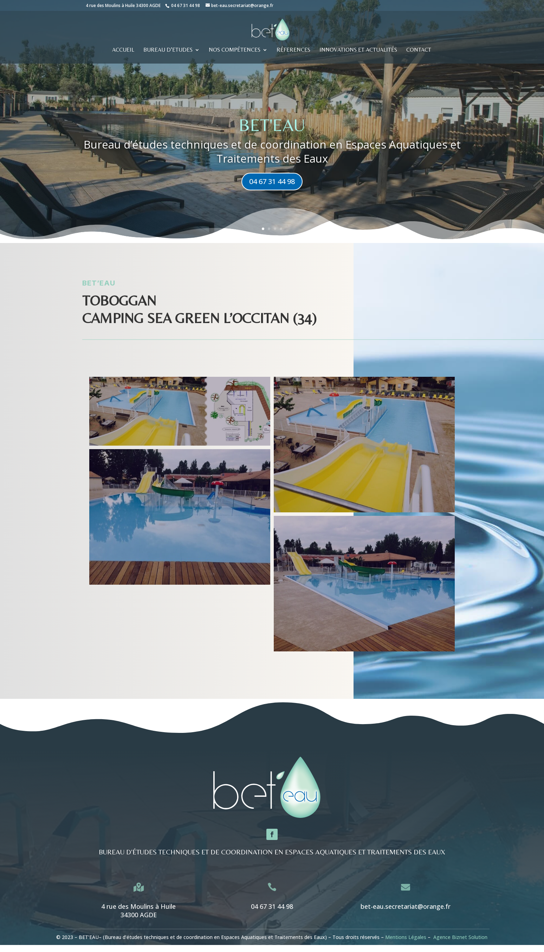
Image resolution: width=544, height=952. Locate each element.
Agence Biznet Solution (460, 937)
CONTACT (418, 50)
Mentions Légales (405, 937)
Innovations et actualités (358, 50)
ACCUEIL (123, 50)
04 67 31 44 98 (185, 5)
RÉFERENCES (293, 50)
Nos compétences (234, 50)
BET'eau (272, 133)
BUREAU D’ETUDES (168, 50)
